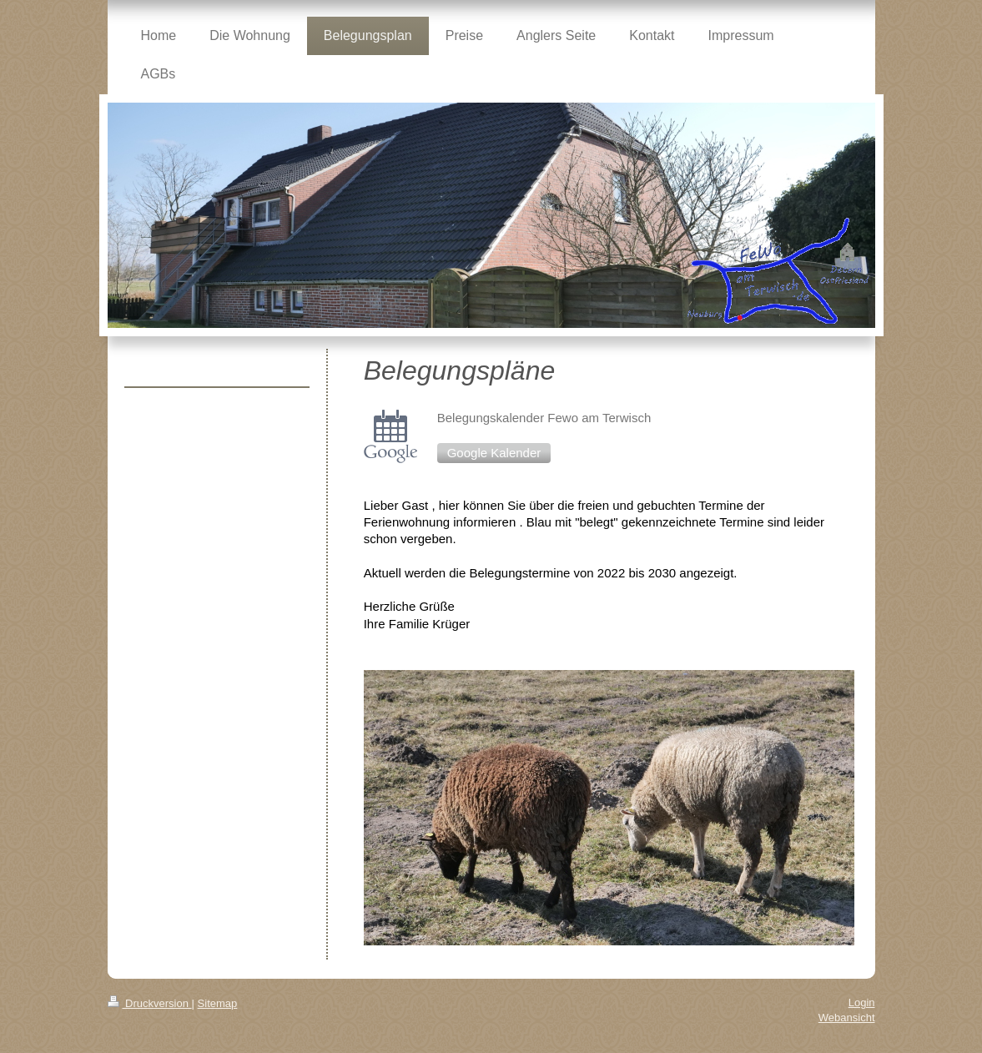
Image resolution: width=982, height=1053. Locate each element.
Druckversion (150, 1003)
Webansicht (846, 1017)
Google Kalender (494, 453)
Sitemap (218, 1003)
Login (862, 1002)
